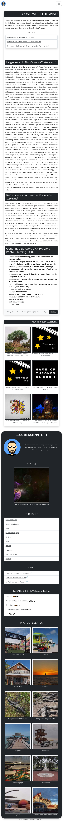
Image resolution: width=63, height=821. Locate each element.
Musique (9, 550)
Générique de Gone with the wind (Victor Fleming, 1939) (28, 46)
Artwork (9, 528)
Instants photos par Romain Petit (18, 573)
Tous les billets (11, 520)
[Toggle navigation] (59, 4)
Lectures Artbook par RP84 (16, 578)
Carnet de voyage (12, 533)
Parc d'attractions (12, 554)
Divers (8, 541)
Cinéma (53, 312)
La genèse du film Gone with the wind (21, 37)
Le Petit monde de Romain (16, 582)
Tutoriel (8, 559)
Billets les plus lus (12, 524)
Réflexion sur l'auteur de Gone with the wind (24, 42)
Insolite (8, 546)
